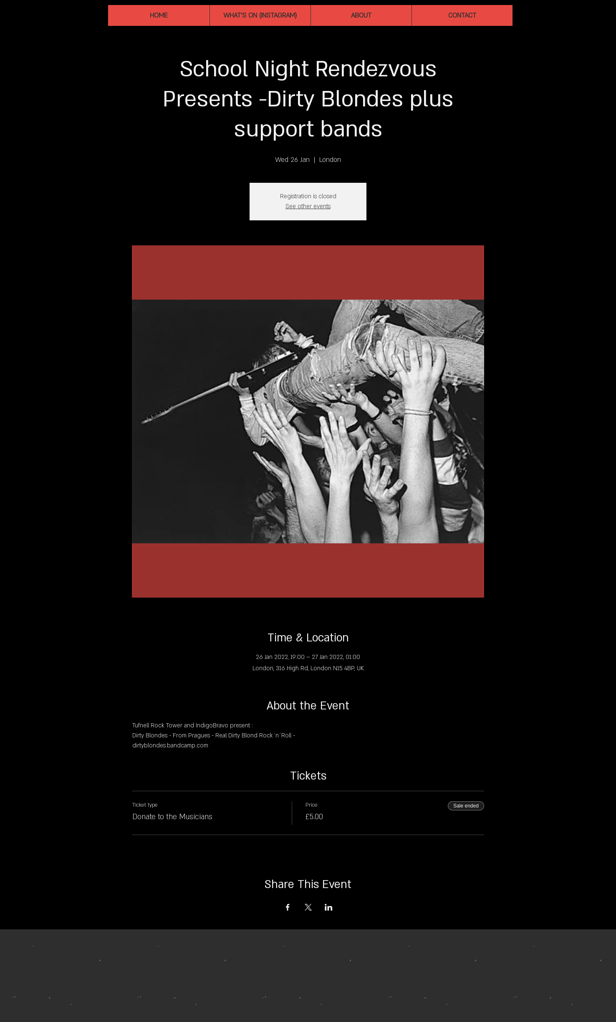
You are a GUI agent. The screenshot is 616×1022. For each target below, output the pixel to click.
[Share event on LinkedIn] (329, 907)
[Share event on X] (308, 907)
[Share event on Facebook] (288, 907)
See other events (308, 206)
